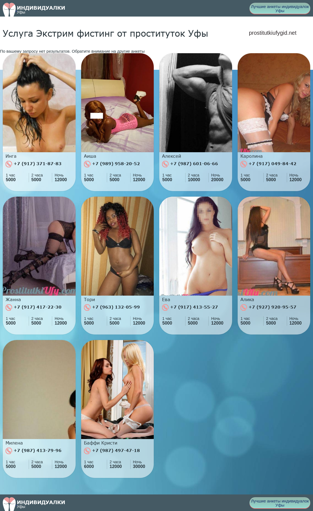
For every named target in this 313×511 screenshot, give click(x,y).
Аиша (90, 156)
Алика (247, 299)
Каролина (251, 156)
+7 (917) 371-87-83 (34, 164)
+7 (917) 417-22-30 (34, 307)
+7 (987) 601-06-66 (190, 164)
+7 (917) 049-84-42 (268, 164)
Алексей (171, 156)
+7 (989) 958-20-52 (112, 164)
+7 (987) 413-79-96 (34, 451)
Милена (14, 443)
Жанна (13, 299)
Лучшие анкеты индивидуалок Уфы (280, 8)
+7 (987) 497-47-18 (112, 451)
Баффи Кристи (100, 443)
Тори (89, 299)
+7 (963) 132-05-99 (112, 307)
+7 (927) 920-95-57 (268, 307)
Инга (11, 156)
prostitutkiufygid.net (272, 33)
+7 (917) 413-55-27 (190, 307)
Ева (166, 299)
